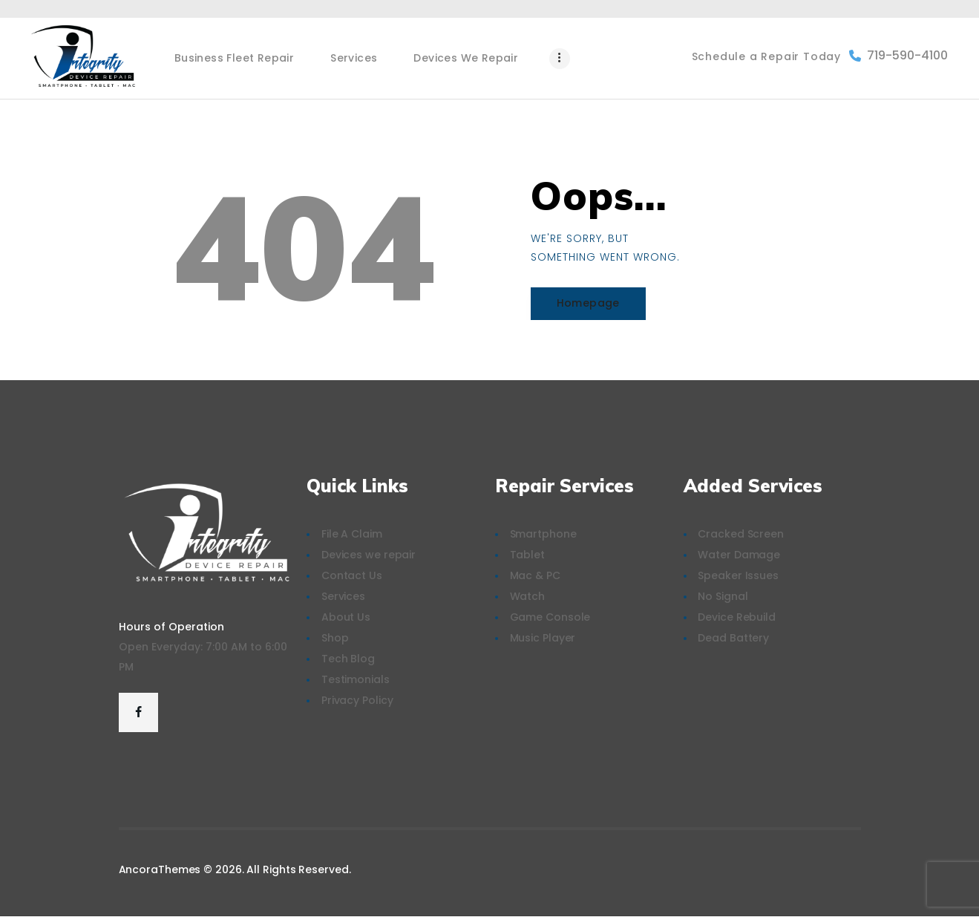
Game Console (550, 617)
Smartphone (543, 533)
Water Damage (739, 554)
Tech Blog (348, 658)
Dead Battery (733, 637)
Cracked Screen (741, 533)
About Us (345, 617)
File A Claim (351, 533)
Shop (335, 637)
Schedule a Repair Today (766, 56)
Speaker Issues (738, 575)
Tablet (527, 554)
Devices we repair (368, 554)
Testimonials (355, 679)
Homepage (588, 303)
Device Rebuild (737, 617)
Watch (528, 596)
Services (343, 596)
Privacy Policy (357, 700)
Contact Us (351, 575)
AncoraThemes (160, 869)
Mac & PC (535, 575)
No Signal (722, 596)
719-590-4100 (898, 55)
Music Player (543, 637)
